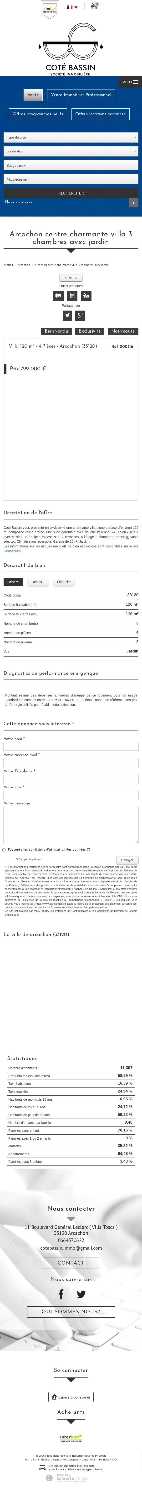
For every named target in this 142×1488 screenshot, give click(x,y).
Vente (33, 95)
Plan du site (32, 1459)
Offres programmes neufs (38, 114)
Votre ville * (14, 787)
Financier (64, 582)
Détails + (38, 582)
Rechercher (71, 193)
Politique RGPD (108, 1459)
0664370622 (71, 1240)
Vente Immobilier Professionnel (81, 95)
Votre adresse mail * (22, 755)
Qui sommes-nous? (71, 1312)
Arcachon (24, 265)
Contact (71, 1263)
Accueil (8, 265)
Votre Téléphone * (19, 771)
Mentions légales (51, 1459)
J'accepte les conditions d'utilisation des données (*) (49, 849)
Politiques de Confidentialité (71, 910)
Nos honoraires (71, 1459)
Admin (93, 1459)
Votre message (17, 803)
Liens (84, 1459)
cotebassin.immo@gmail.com (71, 1248)
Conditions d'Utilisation (110, 910)
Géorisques (12, 551)
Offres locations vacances (100, 114)
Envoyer (127, 860)
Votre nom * (14, 739)
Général (13, 582)
